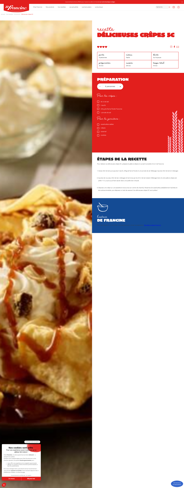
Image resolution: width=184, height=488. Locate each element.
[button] (182, 2)
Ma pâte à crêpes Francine (152, 225)
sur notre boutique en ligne (107, 2)
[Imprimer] (171, 47)
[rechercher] (163, 7)
